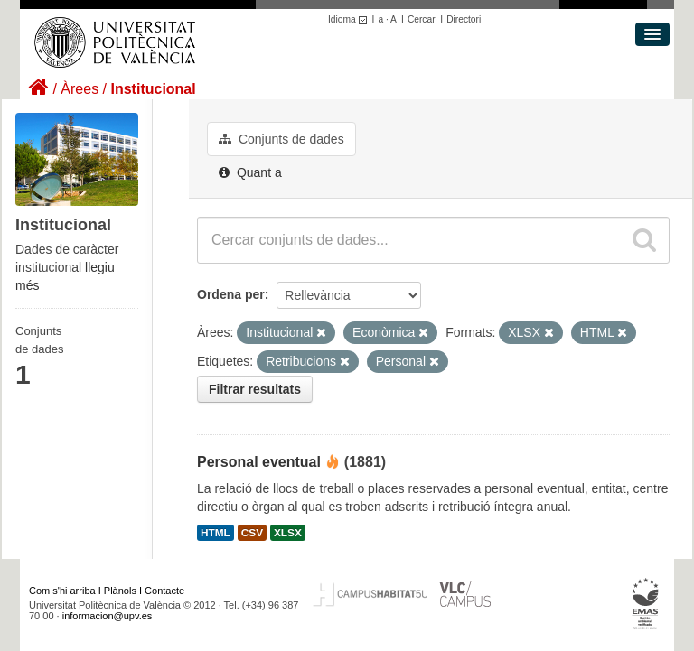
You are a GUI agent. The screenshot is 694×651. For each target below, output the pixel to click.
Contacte (164, 590)
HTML (215, 532)
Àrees (79, 89)
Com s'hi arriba (62, 590)
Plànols (120, 590)
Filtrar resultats (255, 389)
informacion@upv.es (107, 615)
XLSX (288, 532)
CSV (252, 532)
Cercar (422, 19)
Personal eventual (259, 462)
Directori (463, 19)
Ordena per (231, 294)
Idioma (350, 19)
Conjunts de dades (281, 139)
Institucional (152, 89)
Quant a (250, 172)
